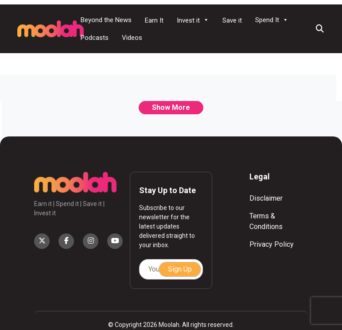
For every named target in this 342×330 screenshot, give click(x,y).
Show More (171, 107)
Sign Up (180, 269)
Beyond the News (106, 20)
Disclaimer (266, 198)
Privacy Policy (271, 244)
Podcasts (95, 38)
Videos (132, 38)
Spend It (271, 20)
